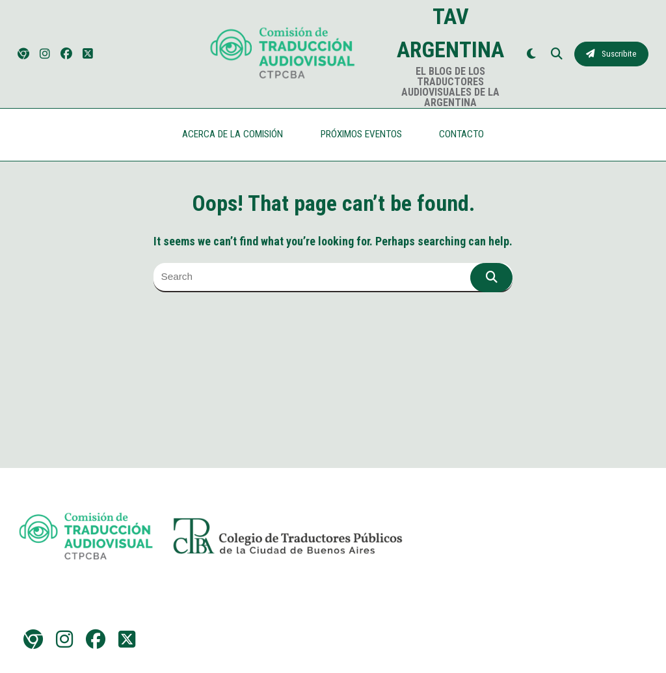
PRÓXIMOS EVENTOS (361, 134)
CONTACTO (461, 134)
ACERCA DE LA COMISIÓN (232, 134)
